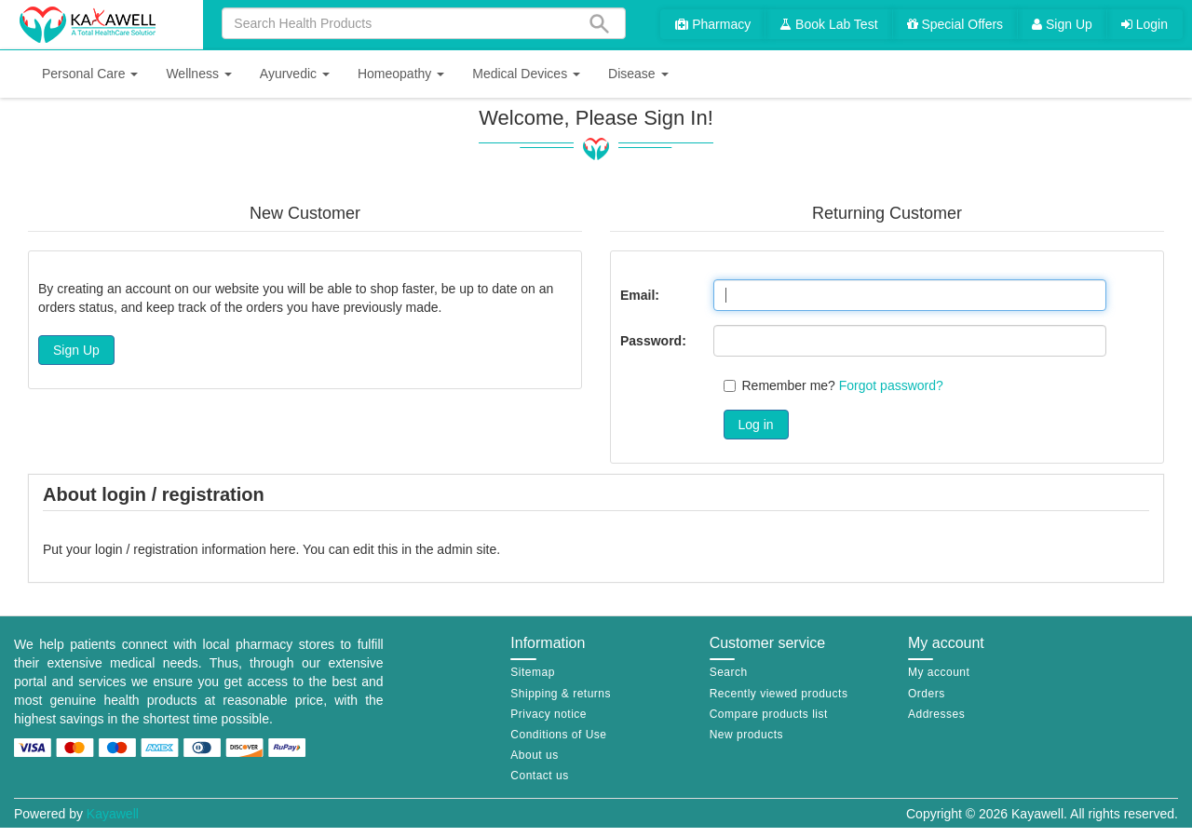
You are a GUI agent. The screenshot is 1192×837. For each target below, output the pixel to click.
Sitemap (532, 672)
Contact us (539, 775)
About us (534, 755)
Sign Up (1062, 24)
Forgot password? (891, 385)
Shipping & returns (560, 693)
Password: (653, 340)
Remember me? (788, 385)
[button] (90, 74)
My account (938, 672)
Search (729, 672)
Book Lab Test (828, 24)
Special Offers (955, 24)
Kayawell (113, 813)
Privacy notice (548, 714)
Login (1144, 24)
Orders (926, 693)
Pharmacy (713, 24)
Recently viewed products (779, 693)
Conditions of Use (558, 734)
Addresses (936, 714)
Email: (639, 295)
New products (746, 734)
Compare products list (769, 714)
